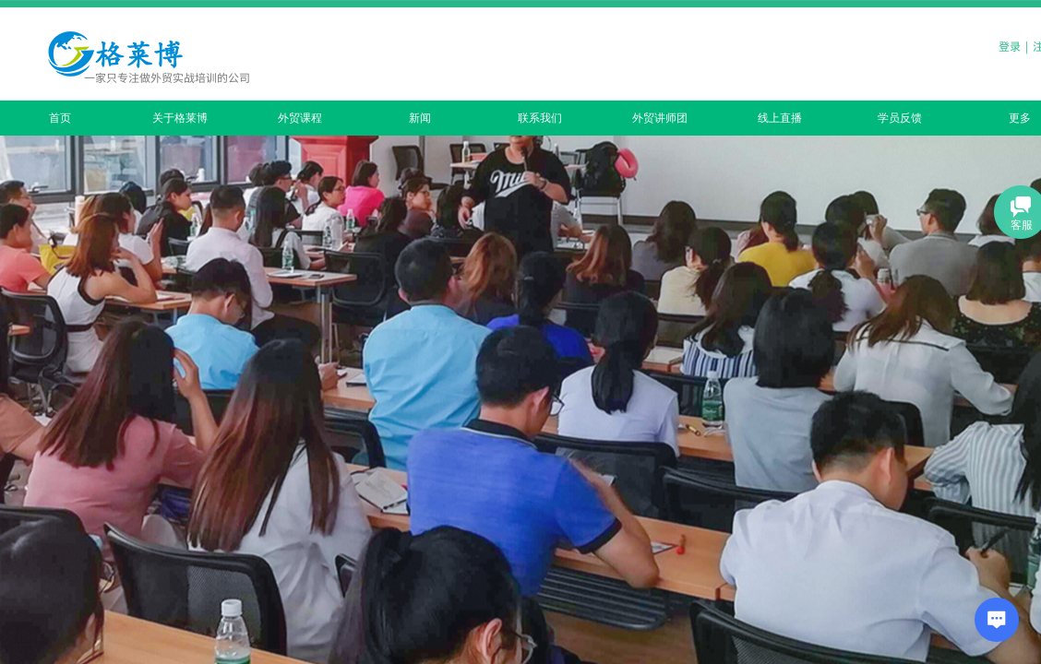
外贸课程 (300, 118)
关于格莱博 (180, 118)
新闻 (420, 118)
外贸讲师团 (660, 118)
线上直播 (780, 118)
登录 (1010, 45)
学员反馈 (900, 118)
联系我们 (540, 118)
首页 (60, 118)
